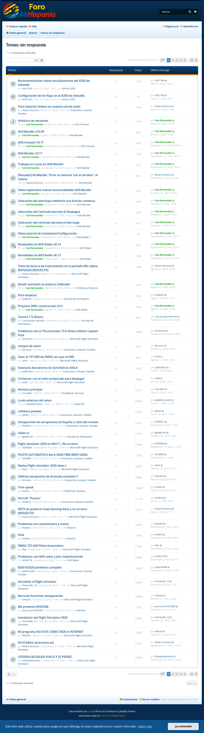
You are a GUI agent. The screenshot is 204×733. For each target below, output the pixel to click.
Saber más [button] (145, 726)
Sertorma (27, 338)
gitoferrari (27, 436)
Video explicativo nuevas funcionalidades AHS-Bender (54, 190)
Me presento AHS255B (33, 607)
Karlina (26, 538)
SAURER (26, 458)
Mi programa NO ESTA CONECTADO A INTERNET (50, 632)
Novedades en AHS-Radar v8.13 (39, 255)
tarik (24, 360)
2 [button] (172, 60)
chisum (26, 599)
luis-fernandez (34, 124)
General (71, 527)
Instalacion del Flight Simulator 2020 (42, 617)
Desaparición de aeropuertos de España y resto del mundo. (58, 422)
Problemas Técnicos (87, 288)
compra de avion (29, 346)
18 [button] (191, 60)
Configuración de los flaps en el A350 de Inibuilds (51, 96)
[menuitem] (32, 26)
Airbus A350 (68, 88)
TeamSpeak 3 (83, 237)
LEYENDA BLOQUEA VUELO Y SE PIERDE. (45, 657)
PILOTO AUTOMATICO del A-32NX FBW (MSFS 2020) (53, 455)
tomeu (25, 491)
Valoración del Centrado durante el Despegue (49, 212)
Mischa (26, 635)
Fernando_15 (29, 585)
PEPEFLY (27, 425)
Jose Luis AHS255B (32, 610)
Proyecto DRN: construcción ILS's (40, 306)
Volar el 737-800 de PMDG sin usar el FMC (46, 357)
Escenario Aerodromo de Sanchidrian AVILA (47, 368)
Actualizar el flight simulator (37, 582)
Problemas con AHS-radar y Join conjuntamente (50, 556)
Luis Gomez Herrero (33, 320)
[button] (162, 60)
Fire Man (27, 393)
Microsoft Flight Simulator (84, 338)
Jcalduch (26, 298)
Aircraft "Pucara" (29, 498)
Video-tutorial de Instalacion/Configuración (47, 233)
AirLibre (26, 480)
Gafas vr (23, 433)
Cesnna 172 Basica (30, 317)
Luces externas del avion (35, 400)
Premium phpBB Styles (112, 715)
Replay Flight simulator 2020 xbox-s (42, 465)
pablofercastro (34, 404)
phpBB (91, 711)
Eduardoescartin (31, 660)
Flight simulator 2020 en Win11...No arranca (48, 444)
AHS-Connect (82, 124)
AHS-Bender (76, 135)
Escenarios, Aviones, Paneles (79, 349)
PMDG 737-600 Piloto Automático (40, 546)
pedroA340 (28, 571)
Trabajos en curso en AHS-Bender (41, 164)
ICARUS (26, 501)
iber (24, 549)
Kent (24, 469)
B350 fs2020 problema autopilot (40, 567)
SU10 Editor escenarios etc (36, 643)
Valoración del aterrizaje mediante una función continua (56, 201)
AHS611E (27, 560)
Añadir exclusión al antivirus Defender (44, 284)
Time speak (26, 487)
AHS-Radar (85, 248)
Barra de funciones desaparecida (40, 596)
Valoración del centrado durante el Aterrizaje (48, 223)
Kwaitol (26, 527)
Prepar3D (79, 404)
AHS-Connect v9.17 (31, 142)
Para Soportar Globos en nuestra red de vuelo (49, 106)
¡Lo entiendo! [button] (183, 726)
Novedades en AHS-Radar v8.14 (39, 244)
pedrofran (27, 371)
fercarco (26, 349)
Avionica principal (30, 389)
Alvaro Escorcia (30, 110)
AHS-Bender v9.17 (30, 153)
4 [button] (180, 60)
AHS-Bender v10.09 (31, 132)
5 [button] (184, 60)
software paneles (29, 411)
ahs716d (27, 88)
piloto (25, 415)
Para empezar (27, 295)
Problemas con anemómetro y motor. (43, 524)
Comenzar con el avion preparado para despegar (51, 379)
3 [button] (176, 60)
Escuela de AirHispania (76, 298)
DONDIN (27, 447)
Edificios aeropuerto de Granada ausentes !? (48, 476)
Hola (21, 535)
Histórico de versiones (33, 121)
